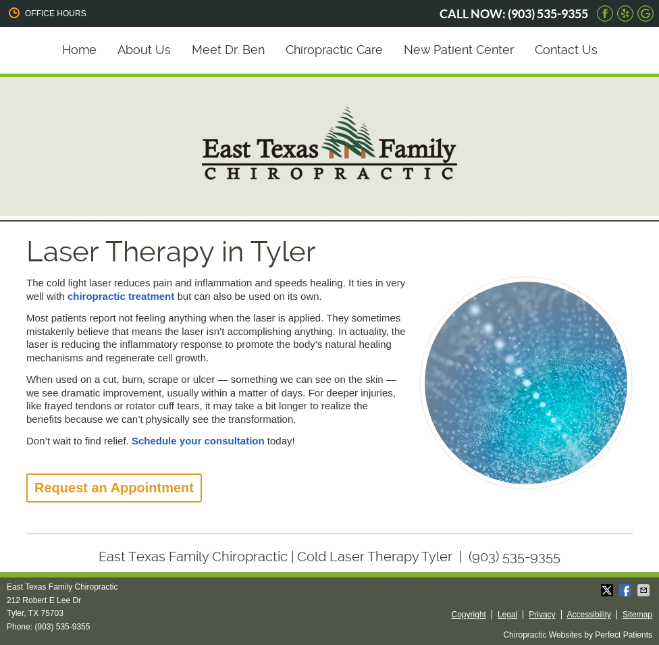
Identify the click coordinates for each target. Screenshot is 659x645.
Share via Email (644, 590)
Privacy (542, 614)
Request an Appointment (114, 487)
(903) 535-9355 (548, 14)
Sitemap (637, 614)
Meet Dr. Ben (228, 50)
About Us (144, 50)
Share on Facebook (626, 590)
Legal (507, 614)
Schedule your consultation (198, 440)
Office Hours (46, 12)
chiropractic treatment (121, 296)
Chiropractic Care (334, 50)
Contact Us (566, 50)
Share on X (608, 590)
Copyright (469, 614)
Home (79, 50)
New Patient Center (459, 50)
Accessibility (589, 614)
